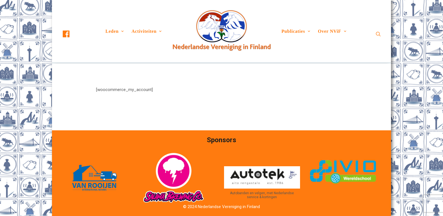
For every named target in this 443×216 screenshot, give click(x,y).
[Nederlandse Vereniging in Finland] (221, 31)
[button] (71, 34)
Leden (114, 31)
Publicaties (295, 31)
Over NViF (332, 31)
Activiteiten (147, 31)
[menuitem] (71, 34)
